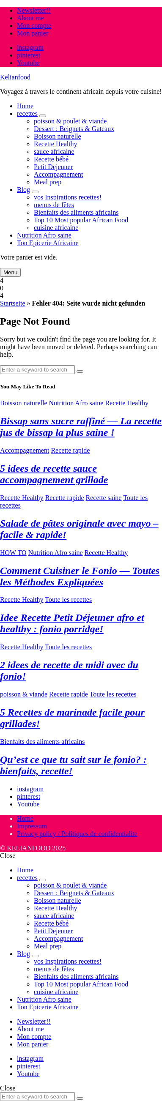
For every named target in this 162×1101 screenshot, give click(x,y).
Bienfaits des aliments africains (76, 212)
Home (25, 105)
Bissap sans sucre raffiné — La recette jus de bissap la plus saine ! (81, 426)
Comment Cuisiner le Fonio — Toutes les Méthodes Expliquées (79, 576)
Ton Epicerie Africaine (47, 242)
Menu (10, 272)
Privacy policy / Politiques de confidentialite (77, 833)
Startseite (12, 303)
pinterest (28, 55)
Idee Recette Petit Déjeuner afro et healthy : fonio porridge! (72, 623)
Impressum (32, 826)
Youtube (28, 62)
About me (30, 18)
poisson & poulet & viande (70, 121)
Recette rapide (70, 450)
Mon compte (34, 25)
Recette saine (104, 497)
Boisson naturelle (57, 136)
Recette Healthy (55, 144)
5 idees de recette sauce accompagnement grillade (54, 474)
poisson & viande (23, 694)
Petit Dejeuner (53, 166)
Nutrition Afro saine (44, 235)
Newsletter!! (34, 10)
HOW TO (13, 552)
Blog (23, 189)
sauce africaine (54, 151)
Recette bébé (51, 159)
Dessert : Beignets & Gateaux (74, 128)
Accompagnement (58, 174)
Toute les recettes (68, 599)
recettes (27, 113)
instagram (30, 47)
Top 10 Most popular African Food (81, 220)
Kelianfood (15, 77)
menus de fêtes (54, 204)
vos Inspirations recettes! (68, 197)
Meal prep (47, 182)
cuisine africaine (56, 227)
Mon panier (32, 33)
